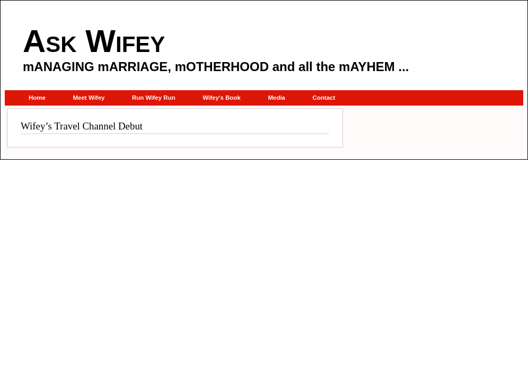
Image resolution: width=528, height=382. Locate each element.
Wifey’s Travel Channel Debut (82, 126)
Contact (323, 97)
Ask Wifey (94, 41)
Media (276, 97)
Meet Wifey (88, 97)
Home (37, 97)
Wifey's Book (222, 97)
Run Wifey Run (153, 97)
